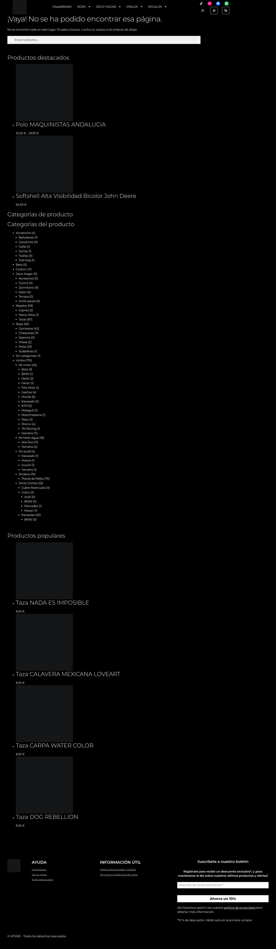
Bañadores (26, 237)
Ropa (19, 324)
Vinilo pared (27, 301)
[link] (225, 10)
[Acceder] (202, 10)
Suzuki (26, 465)
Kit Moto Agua (29, 438)
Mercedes (31, 506)
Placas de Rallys (32, 478)
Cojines (24, 310)
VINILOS (132, 6)
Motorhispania (31, 415)
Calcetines (26, 242)
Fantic (25, 383)
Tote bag (25, 260)
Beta (19, 264)
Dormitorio (26, 287)
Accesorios (23, 233)
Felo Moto (28, 387)
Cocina (23, 283)
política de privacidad (239, 907)
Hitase (23, 342)
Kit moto (25, 365)
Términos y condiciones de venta (119, 874)
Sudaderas (26, 351)
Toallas (23, 255)
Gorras (23, 251)
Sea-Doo (27, 442)
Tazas (22, 319)
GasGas (26, 392)
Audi (27, 497)
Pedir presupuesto (42, 879)
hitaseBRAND (62, 6)
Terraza (24, 296)
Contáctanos (39, 869)
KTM (24, 405)
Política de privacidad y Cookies (118, 869)
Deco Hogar (24, 274)
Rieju (25, 419)
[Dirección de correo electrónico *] (223, 885)
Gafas (22, 246)
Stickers (24, 474)
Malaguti (27, 410)
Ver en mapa (39, 874)
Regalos (21, 305)
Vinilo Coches (28, 483)
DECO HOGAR (106, 6)
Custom (21, 269)
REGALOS (155, 6)
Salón (22, 292)
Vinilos (20, 360)
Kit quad (25, 451)
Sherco (26, 424)
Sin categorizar (26, 356)
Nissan (29, 510)
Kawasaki (28, 401)
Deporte (24, 337)
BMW (25, 374)
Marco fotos (27, 315)
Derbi (25, 378)
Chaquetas (26, 333)
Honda (26, 397)
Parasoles (28, 515)
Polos (22, 346)
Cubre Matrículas (33, 487)
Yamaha (27, 433)
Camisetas (26, 328)
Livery (25, 492)
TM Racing (28, 428)
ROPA (81, 6)
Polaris (26, 460)
